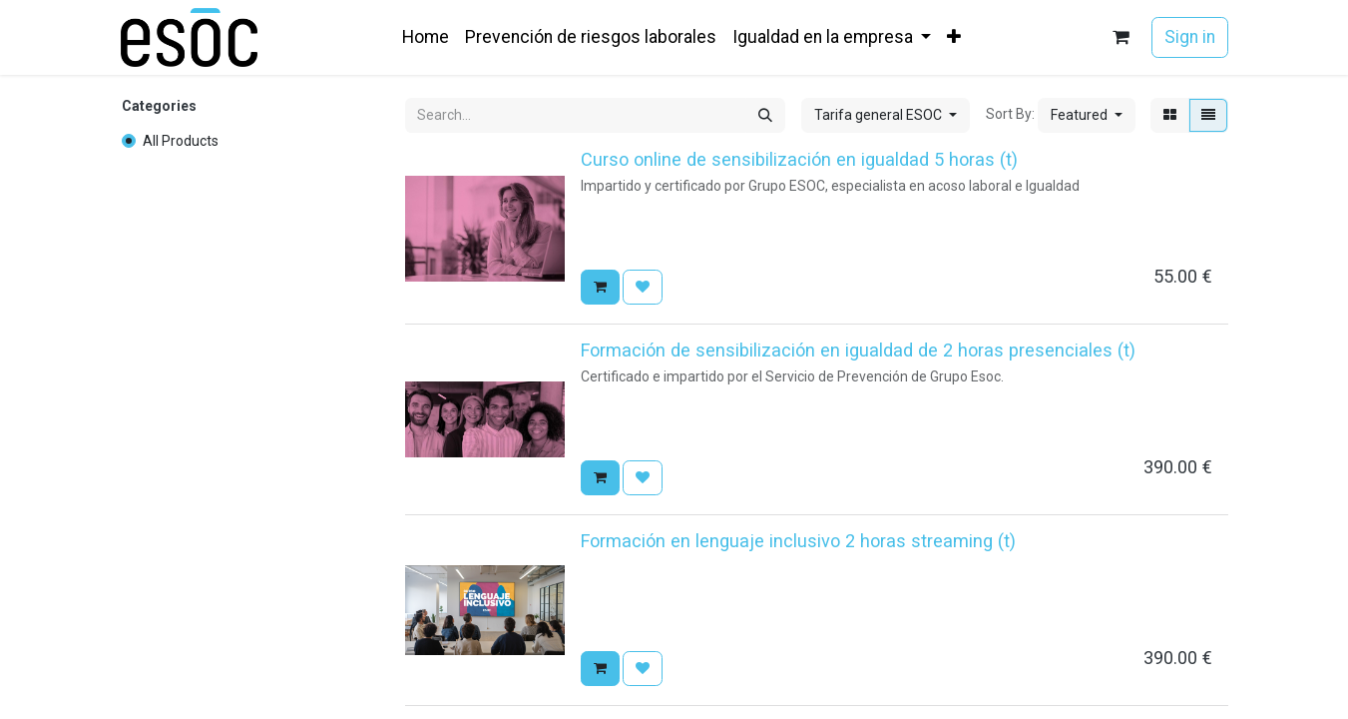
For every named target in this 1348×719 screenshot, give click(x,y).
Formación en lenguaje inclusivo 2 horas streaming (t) (798, 540)
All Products (181, 141)
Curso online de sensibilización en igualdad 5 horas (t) (799, 159)
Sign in (1189, 37)
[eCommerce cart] (1120, 37)
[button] (1086, 115)
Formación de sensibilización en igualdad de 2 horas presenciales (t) (858, 350)
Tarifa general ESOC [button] (879, 115)
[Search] (765, 115)
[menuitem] (425, 37)
